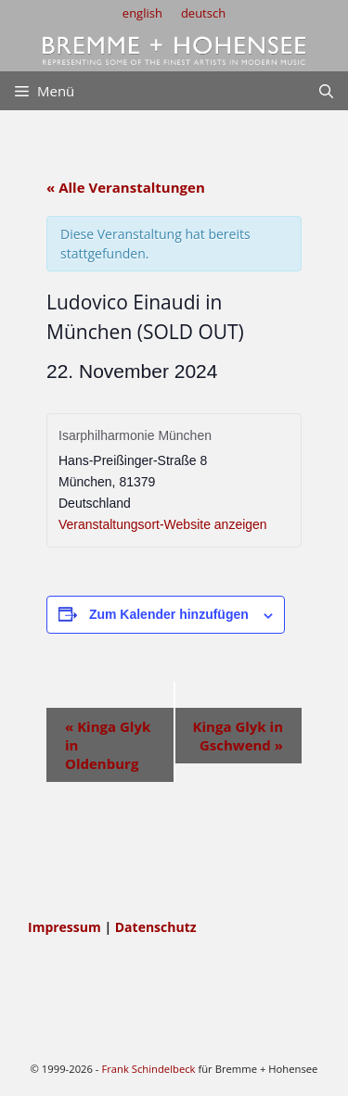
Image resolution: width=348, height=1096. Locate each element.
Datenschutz (156, 927)
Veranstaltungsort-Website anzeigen (162, 524)
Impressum (66, 927)
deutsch (203, 13)
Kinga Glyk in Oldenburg (107, 745)
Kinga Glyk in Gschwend (238, 735)
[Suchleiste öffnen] (326, 90)
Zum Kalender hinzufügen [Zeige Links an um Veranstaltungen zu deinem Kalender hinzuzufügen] (169, 614)
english (142, 13)
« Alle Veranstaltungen (125, 187)
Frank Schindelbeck (148, 1069)
